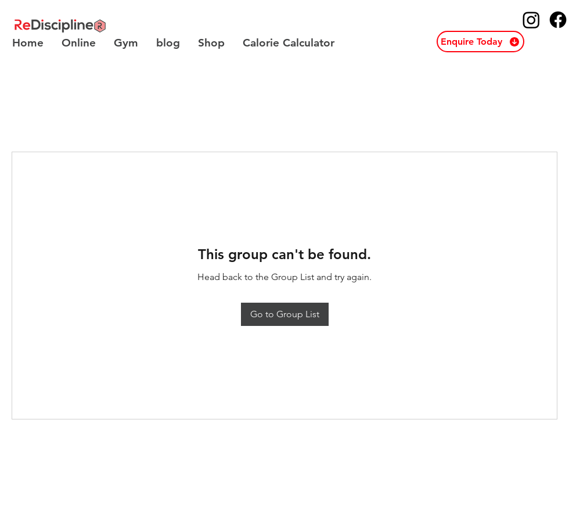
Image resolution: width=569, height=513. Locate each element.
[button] (480, 41)
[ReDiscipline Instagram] (531, 20)
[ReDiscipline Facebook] (558, 20)
